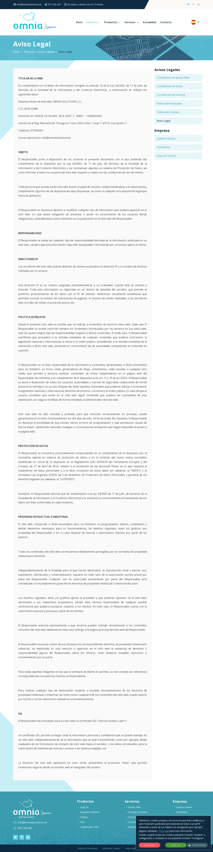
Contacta (165, 22)
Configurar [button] (197, 845)
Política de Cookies (168, 112)
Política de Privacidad (169, 103)
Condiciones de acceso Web (173, 77)
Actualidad (149, 22)
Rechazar (149, 845)
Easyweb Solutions (90, 812)
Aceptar (176, 845)
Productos (112, 22)
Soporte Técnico (166, 156)
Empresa (93, 22)
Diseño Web (134, 807)
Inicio (79, 22)
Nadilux (84, 817)
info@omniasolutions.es (29, 4)
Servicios (131, 22)
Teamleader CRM (89, 826)
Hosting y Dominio (137, 812)
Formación (133, 817)
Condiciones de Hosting (171, 95)
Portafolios (163, 147)
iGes (82, 822)
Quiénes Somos (166, 138)
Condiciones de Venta (169, 86)
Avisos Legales (46, 51)
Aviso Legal (163, 121)
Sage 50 (84, 807)
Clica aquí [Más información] (164, 830)
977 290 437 (54, 4)
